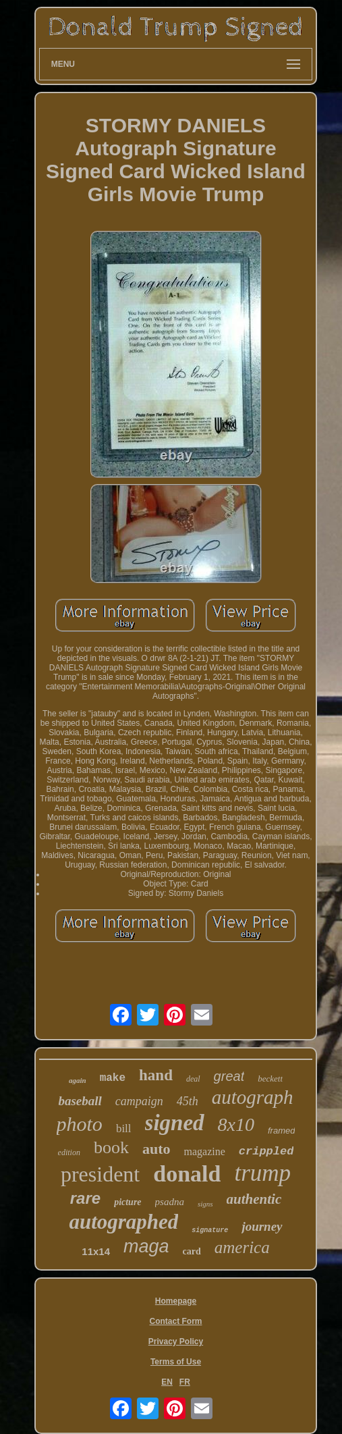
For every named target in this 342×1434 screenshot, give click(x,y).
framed (281, 1130)
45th (187, 1101)
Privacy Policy (175, 1341)
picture (127, 1202)
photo (80, 1124)
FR (184, 1382)
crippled (266, 1151)
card (192, 1251)
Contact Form (176, 1321)
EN (167, 1382)
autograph (252, 1097)
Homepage (175, 1301)
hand (156, 1075)
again (77, 1080)
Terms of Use (175, 1361)
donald (187, 1173)
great (229, 1076)
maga (146, 1246)
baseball (79, 1101)
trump (262, 1173)
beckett (270, 1078)
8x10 (236, 1124)
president (100, 1174)
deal (193, 1079)
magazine (204, 1151)
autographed (123, 1221)
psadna (169, 1201)
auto (156, 1148)
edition (69, 1152)
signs (205, 1204)
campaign (139, 1101)
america (242, 1247)
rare (85, 1198)
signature (210, 1230)
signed (174, 1123)
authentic (254, 1199)
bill (124, 1128)
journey (261, 1226)
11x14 (96, 1251)
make (112, 1078)
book (111, 1147)
